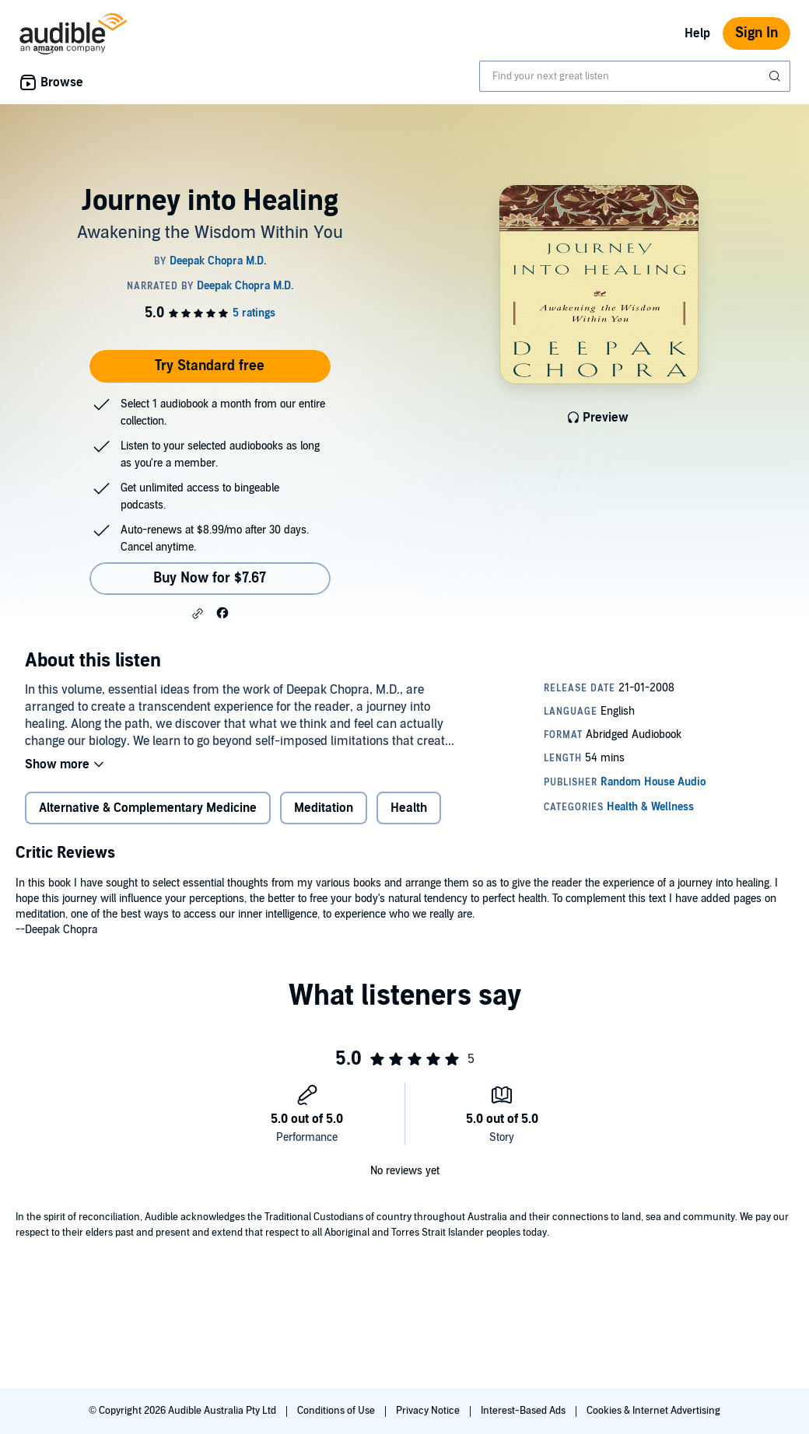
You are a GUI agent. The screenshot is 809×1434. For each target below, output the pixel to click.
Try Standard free (209, 366)
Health (408, 808)
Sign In (756, 33)
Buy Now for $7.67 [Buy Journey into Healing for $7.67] (209, 578)
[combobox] (634, 76)
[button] (197, 613)
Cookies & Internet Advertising (653, 1410)
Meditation (323, 808)
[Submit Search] (776, 76)
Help (697, 33)
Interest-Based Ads (524, 1410)
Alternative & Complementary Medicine (148, 808)
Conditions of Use (337, 1410)
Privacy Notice (429, 1410)
